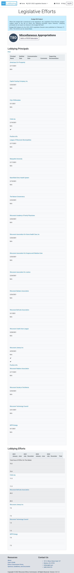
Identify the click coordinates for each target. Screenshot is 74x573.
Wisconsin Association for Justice (20, 272)
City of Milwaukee (15, 100)
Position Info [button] (14, 136)
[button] (9, 3)
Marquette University (16, 159)
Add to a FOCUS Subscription (29, 38)
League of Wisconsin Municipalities (20, 140)
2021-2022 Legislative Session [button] (36, 3)
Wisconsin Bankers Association (19, 291)
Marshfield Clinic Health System (19, 178)
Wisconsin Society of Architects (19, 387)
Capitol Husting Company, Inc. (19, 81)
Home (22, 3)
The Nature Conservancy (17, 196)
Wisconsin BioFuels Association (19, 310)
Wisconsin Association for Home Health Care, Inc (25, 234)
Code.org (12, 119)
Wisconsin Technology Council (19, 406)
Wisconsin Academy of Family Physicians (22, 215)
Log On (69, 3)
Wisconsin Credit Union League (19, 329)
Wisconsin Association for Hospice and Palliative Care (26, 253)
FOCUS (57, 3)
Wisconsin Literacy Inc (16, 347)
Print (9, 52)
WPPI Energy (14, 425)
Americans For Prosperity (17, 62)
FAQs (63, 3)
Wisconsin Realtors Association (19, 368)
